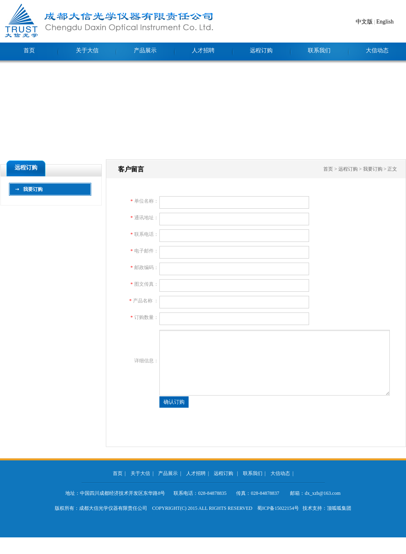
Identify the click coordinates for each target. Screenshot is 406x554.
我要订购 (33, 189)
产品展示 (145, 50)
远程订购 (261, 50)
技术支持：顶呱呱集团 (327, 508)
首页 (29, 50)
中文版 (364, 22)
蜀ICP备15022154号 (278, 508)
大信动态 (377, 50)
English (385, 22)
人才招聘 (203, 50)
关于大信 (87, 50)
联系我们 (319, 50)
